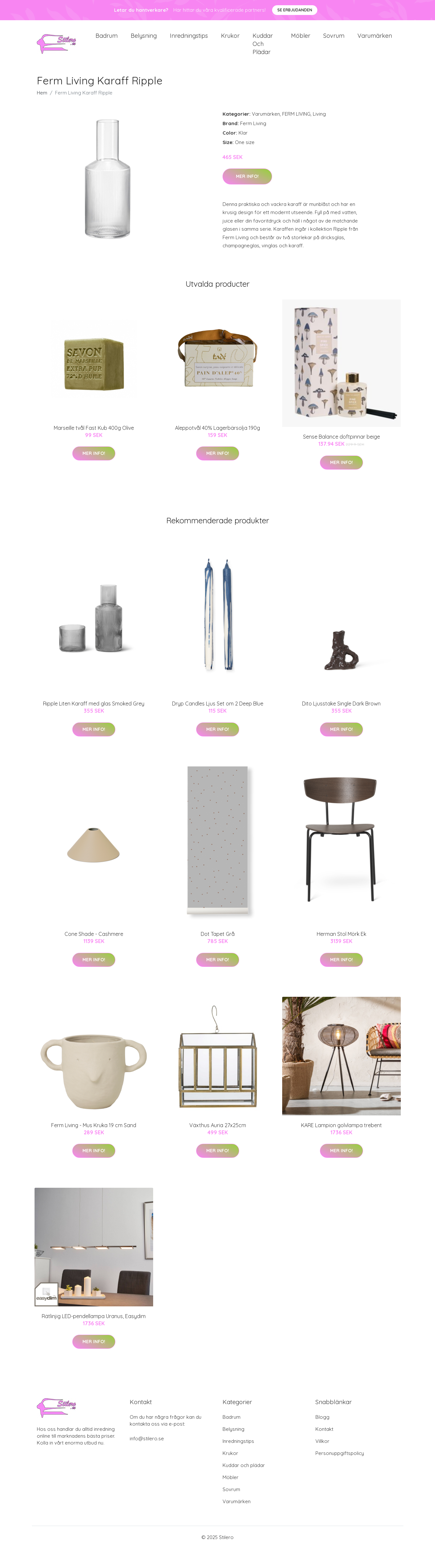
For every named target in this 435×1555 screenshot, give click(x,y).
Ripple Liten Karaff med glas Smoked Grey (93, 710)
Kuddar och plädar (263, 47)
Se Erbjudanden (294, 9)
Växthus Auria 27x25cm (217, 1131)
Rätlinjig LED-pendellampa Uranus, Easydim (94, 1322)
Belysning (144, 39)
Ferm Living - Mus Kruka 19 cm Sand (93, 1131)
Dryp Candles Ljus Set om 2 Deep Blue (217, 710)
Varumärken (374, 39)
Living (319, 120)
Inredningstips (189, 39)
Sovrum (333, 39)
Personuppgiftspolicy (339, 1460)
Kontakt (324, 1435)
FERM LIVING (296, 120)
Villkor (322, 1448)
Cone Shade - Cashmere (94, 940)
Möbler (300, 39)
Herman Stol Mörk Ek (341, 940)
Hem (42, 99)
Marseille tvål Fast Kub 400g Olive (94, 434)
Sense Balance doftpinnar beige (341, 443)
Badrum (106, 39)
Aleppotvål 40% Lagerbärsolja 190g (217, 434)
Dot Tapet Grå (218, 940)
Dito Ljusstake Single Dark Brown (341, 710)
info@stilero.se (147, 1445)
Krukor (230, 39)
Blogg (322, 1423)
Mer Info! (247, 183)
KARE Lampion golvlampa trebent (341, 1131)
